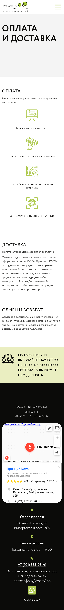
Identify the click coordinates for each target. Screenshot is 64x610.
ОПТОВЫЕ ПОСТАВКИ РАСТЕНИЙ (15, 11)
